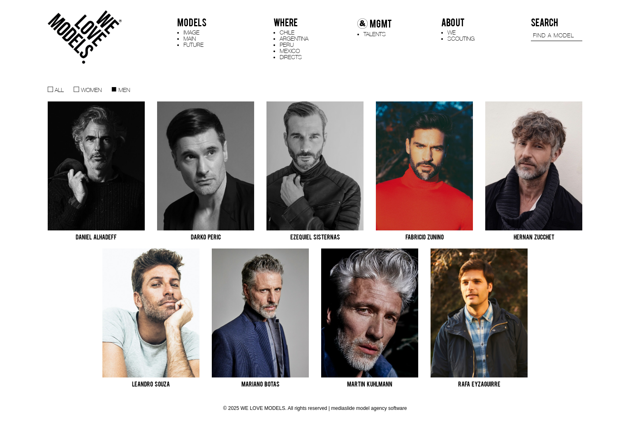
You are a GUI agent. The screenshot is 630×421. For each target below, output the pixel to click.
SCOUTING (461, 38)
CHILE (287, 32)
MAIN (189, 38)
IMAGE (191, 32)
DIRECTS (291, 56)
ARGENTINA (294, 38)
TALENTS (375, 33)
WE (451, 32)
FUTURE (193, 44)
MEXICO (290, 50)
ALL (56, 89)
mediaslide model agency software (369, 408)
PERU (287, 44)
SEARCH (544, 22)
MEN (120, 89)
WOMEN (87, 89)
